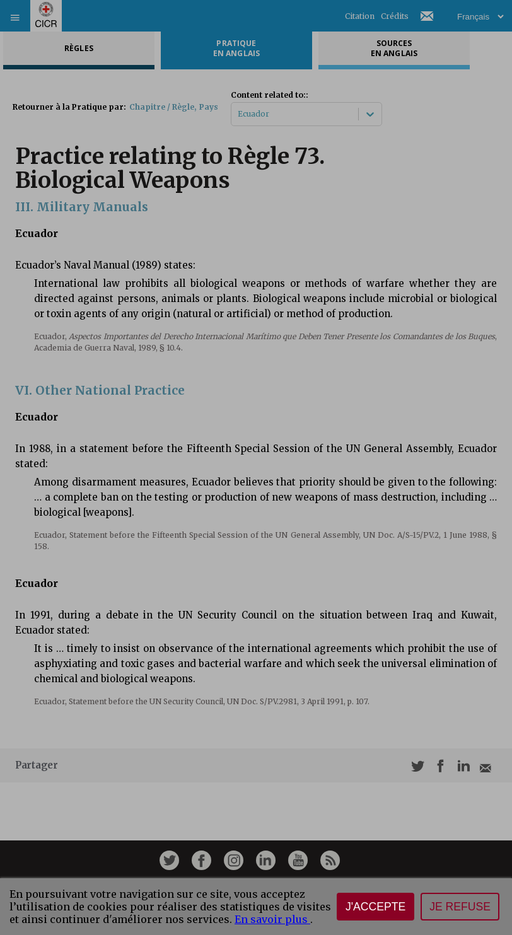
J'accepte (375, 906)
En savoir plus (272, 919)
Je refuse (460, 906)
